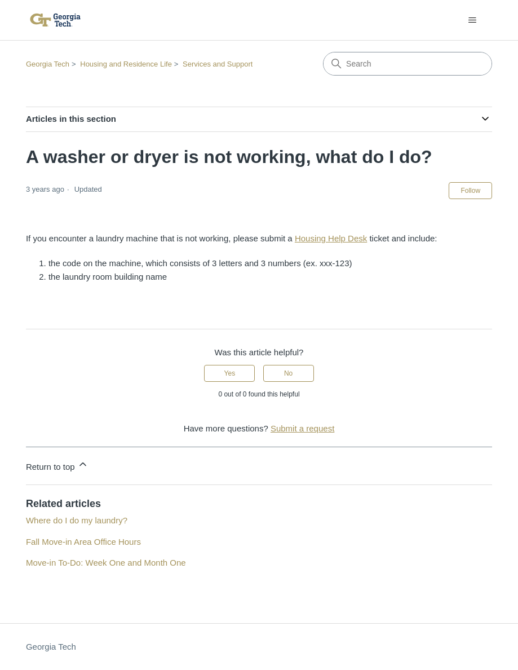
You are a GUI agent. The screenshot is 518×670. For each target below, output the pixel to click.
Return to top (57, 465)
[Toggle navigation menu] (472, 20)
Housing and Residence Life (126, 64)
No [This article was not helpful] (288, 373)
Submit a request (302, 428)
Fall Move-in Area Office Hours (83, 541)
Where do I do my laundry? (76, 520)
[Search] (408, 63)
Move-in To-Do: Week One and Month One (106, 562)
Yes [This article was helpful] (230, 373)
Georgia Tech (47, 64)
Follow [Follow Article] (470, 191)
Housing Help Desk (331, 238)
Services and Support (218, 64)
